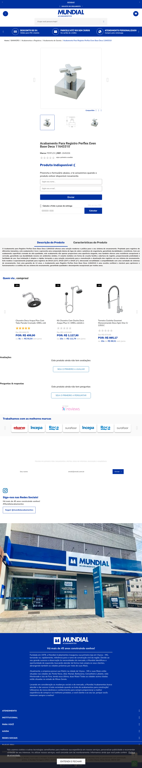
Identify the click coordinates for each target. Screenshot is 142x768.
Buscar (103, 21)
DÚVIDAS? (71, 2)
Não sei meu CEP (94, 205)
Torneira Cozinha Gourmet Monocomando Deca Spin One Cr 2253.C (113, 323)
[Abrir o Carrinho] (136, 13)
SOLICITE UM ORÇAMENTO (71, 6)
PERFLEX (51, 153)
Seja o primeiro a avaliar (71, 369)
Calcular (93, 210)
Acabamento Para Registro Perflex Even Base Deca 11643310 (87, 40)
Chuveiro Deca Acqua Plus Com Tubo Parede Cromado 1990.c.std (31, 321)
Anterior (2, 2)
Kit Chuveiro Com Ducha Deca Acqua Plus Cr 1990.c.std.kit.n (70, 321)
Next (138, 32)
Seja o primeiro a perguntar (71, 395)
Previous (3, 32)
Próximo (139, 2)
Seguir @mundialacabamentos (19, 510)
